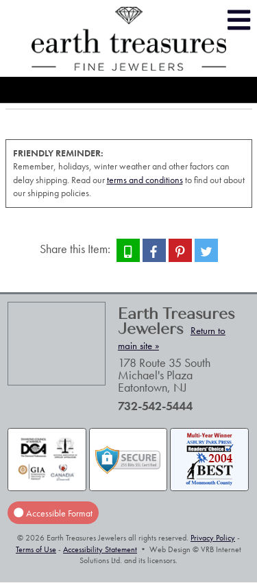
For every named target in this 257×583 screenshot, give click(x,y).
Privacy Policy (213, 537)
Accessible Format (53, 512)
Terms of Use (36, 549)
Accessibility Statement (100, 549)
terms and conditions (145, 180)
